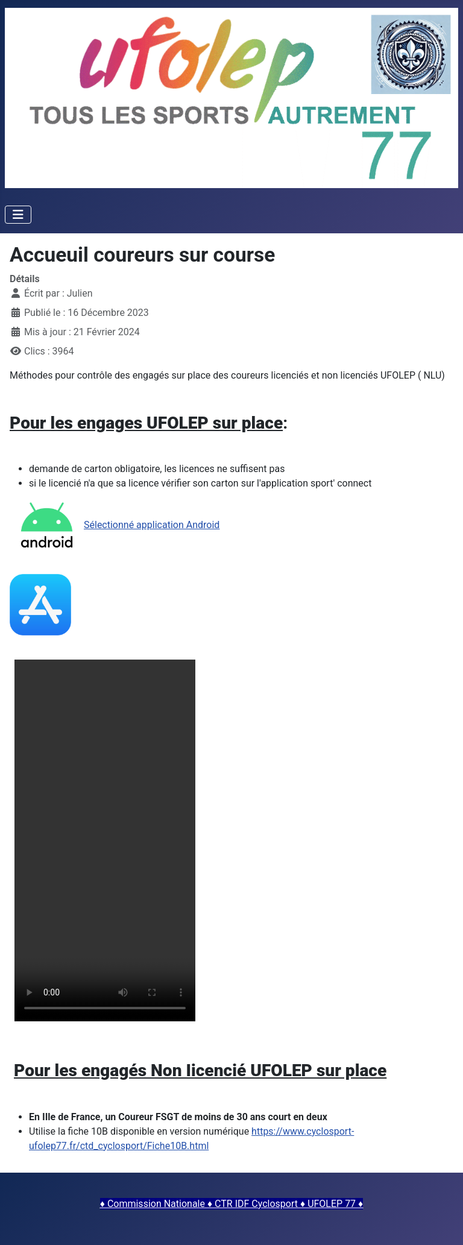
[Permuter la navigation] (18, 215)
